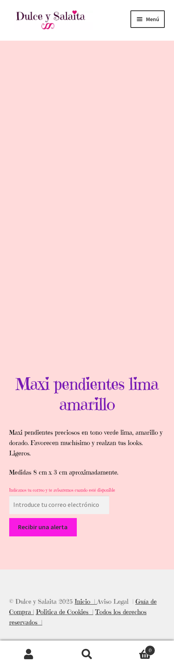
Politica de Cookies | (65, 612)
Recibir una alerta (43, 527)
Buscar (87, 654)
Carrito (135, 649)
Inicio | (86, 601)
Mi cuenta (29, 654)
